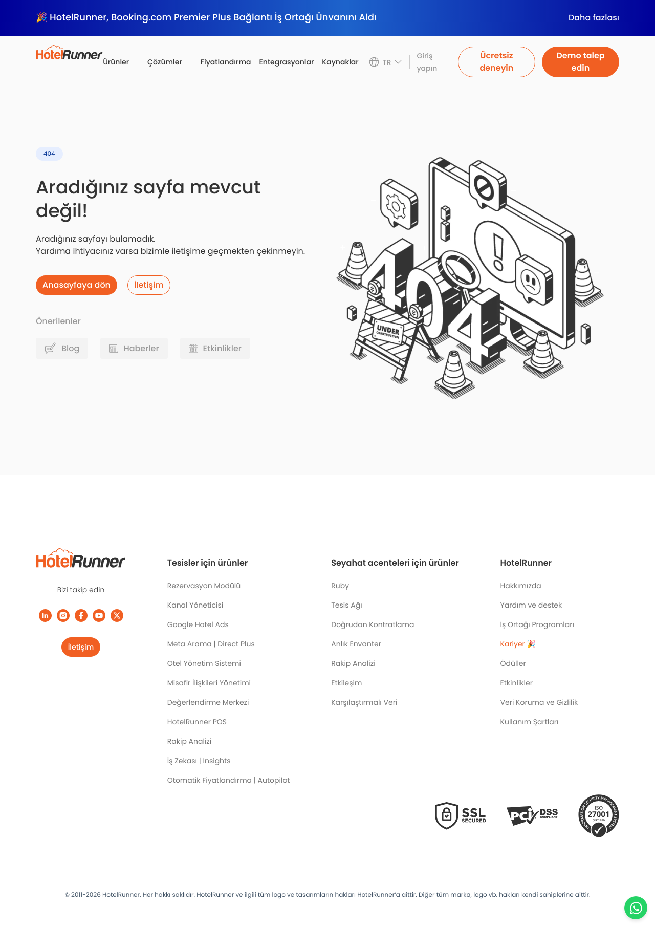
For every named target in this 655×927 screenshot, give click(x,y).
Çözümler (164, 62)
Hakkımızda (520, 585)
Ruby (340, 585)
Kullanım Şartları (529, 722)
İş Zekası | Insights (199, 761)
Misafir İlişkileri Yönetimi (209, 683)
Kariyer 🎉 (518, 644)
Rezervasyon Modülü (204, 585)
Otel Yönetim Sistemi (204, 663)
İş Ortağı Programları (537, 624)
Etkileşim (346, 683)
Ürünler (116, 62)
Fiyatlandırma (226, 62)
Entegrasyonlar (286, 62)
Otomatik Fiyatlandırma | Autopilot (228, 780)
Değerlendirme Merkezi (208, 702)
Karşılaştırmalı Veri (364, 702)
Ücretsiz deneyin (496, 62)
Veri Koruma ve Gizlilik (539, 702)
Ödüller (513, 663)
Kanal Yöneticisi (195, 605)
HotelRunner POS (197, 722)
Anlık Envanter (356, 644)
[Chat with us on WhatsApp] (635, 907)
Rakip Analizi (189, 741)
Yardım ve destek (531, 605)
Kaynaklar (340, 62)
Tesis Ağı (346, 605)
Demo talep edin (580, 62)
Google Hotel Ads (198, 624)
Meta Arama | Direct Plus (211, 644)
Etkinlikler (516, 683)
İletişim (81, 647)
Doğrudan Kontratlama (372, 624)
